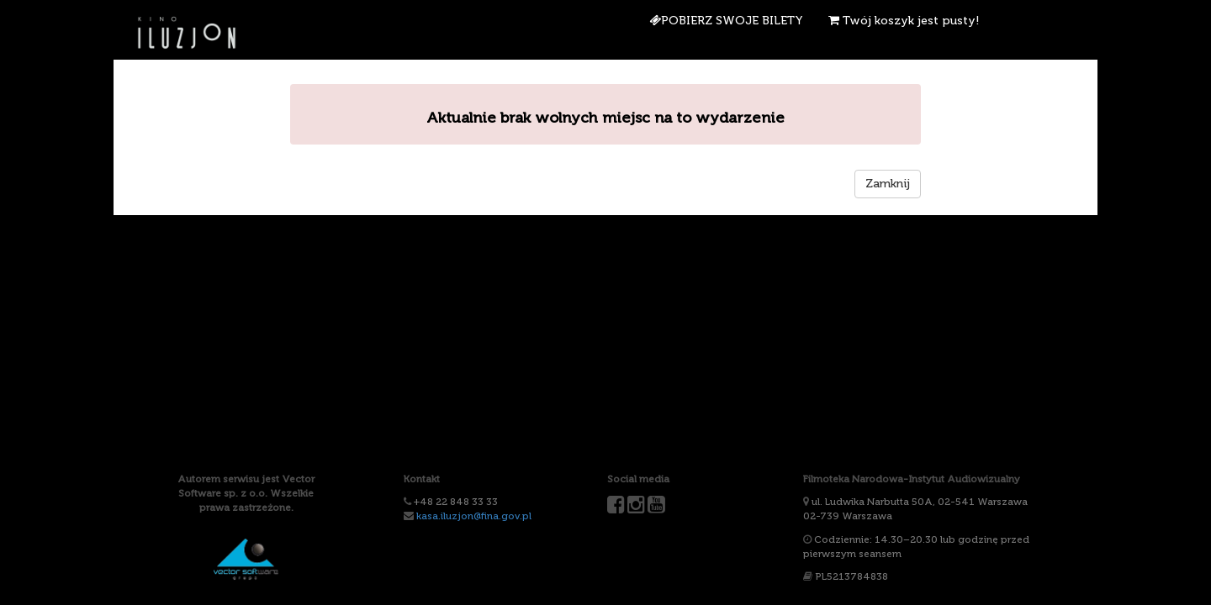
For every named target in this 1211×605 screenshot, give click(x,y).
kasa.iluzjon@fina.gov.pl (473, 516)
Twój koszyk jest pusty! (904, 20)
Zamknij (887, 183)
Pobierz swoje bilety (726, 20)
